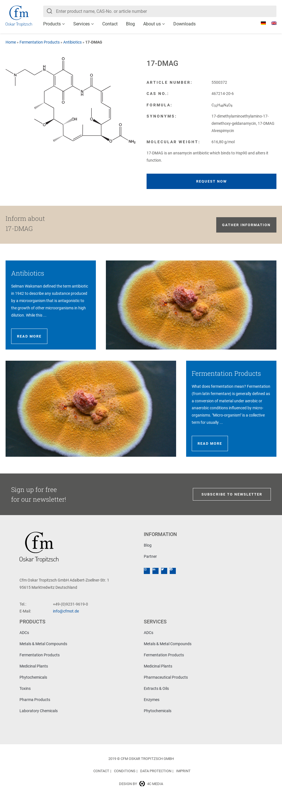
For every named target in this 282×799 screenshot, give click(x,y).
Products (52, 24)
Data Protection (155, 771)
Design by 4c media (141, 784)
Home (11, 42)
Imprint (183, 771)
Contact (110, 24)
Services (81, 24)
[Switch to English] (271, 23)
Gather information (246, 225)
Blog (130, 24)
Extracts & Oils (156, 688)
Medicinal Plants (34, 666)
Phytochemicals (33, 677)
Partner (150, 556)
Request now (211, 181)
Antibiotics (72, 42)
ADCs (24, 632)
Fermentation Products (40, 42)
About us (152, 24)
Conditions (124, 771)
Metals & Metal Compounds (43, 644)
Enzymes (151, 699)
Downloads (184, 24)
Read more (29, 336)
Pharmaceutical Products (166, 677)
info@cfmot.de (66, 611)
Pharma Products (35, 699)
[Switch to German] (260, 23)
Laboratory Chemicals (39, 711)
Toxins (25, 688)
